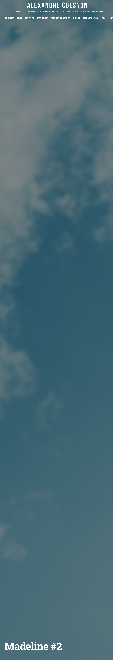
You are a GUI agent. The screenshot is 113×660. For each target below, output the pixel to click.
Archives (9, 18)
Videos (76, 18)
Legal (104, 18)
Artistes (29, 18)
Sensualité (42, 18)
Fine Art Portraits (60, 18)
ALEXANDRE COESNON (57, 5)
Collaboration (90, 18)
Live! (19, 18)
